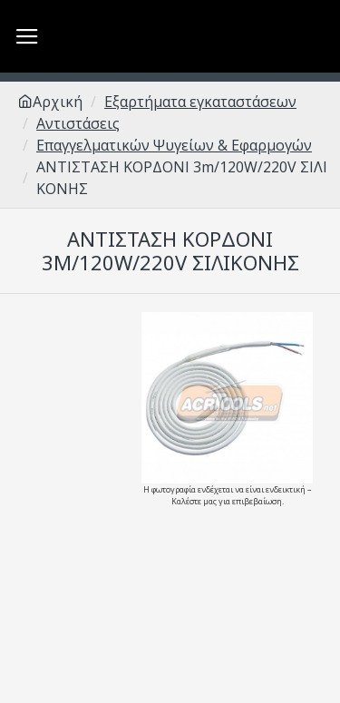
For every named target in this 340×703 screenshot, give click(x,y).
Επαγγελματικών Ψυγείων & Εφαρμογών (174, 145)
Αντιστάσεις (78, 123)
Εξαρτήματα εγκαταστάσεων (200, 102)
